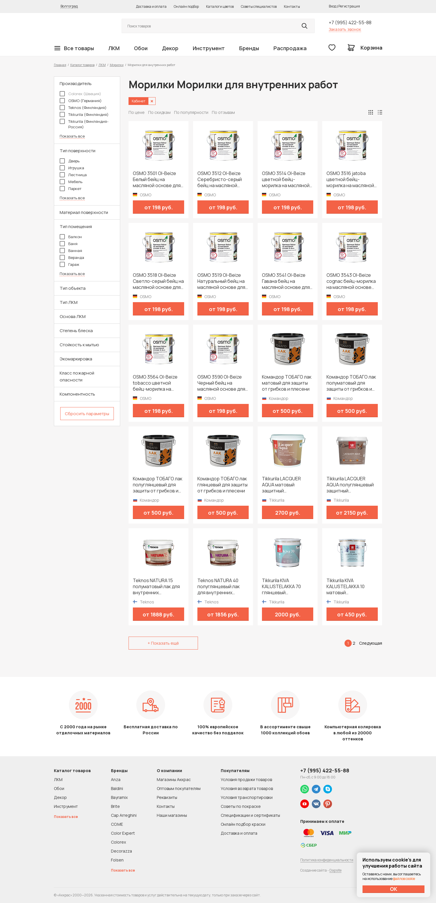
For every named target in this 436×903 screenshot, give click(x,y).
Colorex (118, 842)
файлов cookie (404, 878)
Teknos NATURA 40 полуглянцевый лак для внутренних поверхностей (218, 586)
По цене (137, 112)
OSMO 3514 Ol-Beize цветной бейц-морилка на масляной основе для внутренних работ (285, 179)
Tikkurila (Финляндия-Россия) (84, 124)
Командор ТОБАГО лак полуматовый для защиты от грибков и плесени (351, 383)
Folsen (117, 860)
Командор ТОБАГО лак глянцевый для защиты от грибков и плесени (222, 485)
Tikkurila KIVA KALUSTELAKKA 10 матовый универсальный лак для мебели (347, 586)
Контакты (292, 6)
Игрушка (72, 167)
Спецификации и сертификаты (250, 815)
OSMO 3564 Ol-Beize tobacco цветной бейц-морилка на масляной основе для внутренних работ (157, 383)
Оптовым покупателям (179, 788)
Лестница (73, 174)
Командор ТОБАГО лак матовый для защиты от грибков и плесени (287, 383)
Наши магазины (172, 815)
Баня (69, 243)
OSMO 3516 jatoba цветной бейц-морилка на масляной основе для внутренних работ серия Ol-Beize (350, 179)
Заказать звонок (345, 29)
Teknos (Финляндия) (83, 107)
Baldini (117, 788)
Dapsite (335, 870)
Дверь (70, 160)
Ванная (71, 250)
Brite (115, 806)
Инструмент (209, 48)
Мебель (71, 181)
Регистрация (349, 6)
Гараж (69, 264)
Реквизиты (167, 797)
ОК (393, 888)
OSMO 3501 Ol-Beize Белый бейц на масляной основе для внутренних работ (157, 179)
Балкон (71, 236)
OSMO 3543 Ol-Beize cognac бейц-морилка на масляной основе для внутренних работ (351, 281)
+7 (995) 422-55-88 (350, 22)
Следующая (370, 643)
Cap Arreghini (124, 815)
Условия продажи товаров (246, 779)
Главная (60, 65)
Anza (115, 779)
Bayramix (119, 797)
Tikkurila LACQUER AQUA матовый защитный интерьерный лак (281, 485)
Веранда (72, 257)
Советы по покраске (241, 806)
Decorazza (121, 851)
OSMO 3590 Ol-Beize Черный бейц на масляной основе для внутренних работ (221, 383)
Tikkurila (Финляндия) (84, 114)
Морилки (117, 65)
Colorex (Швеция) (80, 93)
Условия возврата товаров (247, 788)
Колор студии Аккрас (81, 26)
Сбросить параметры (87, 414)
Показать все (72, 136)
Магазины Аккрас (174, 779)
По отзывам (223, 112)
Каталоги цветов (220, 6)
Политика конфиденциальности (326, 859)
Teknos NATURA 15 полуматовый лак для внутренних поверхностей (156, 586)
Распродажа (290, 48)
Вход (332, 6)
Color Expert (123, 833)
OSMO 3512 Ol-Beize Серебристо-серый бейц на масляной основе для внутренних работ (219, 179)
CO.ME (117, 824)
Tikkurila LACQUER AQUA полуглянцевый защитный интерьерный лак (350, 485)
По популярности (191, 112)
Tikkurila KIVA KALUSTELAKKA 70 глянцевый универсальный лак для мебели (283, 586)
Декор (170, 48)
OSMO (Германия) (81, 100)
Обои (141, 48)
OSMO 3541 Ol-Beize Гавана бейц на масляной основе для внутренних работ (286, 281)
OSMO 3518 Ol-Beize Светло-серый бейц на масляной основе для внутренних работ (158, 281)
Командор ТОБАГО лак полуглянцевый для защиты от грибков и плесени (157, 485)
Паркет (71, 188)
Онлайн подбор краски (243, 824)
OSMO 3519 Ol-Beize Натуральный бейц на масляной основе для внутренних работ (221, 281)
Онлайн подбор (186, 6)
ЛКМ (114, 48)
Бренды (249, 48)
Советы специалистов (259, 6)
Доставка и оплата (151, 6)
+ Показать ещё (163, 643)
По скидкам (159, 112)
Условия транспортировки (247, 797)
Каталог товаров (82, 65)
